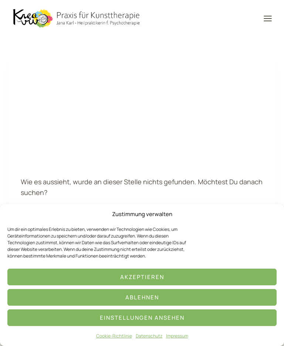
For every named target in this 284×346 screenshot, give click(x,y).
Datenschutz (149, 336)
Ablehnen (142, 297)
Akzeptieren (142, 277)
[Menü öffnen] (270, 18)
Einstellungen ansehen (142, 318)
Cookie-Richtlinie (114, 336)
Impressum (177, 336)
